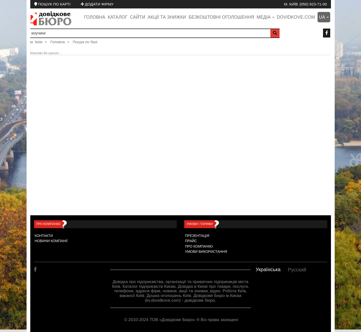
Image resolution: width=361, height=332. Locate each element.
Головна (94, 17)
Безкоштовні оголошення (221, 17)
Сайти (137, 17)
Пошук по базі (85, 42)
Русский (297, 269)
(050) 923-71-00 (313, 4)
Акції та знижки (167, 17)
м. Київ (291, 4)
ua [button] (324, 17)
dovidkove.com (296, 17)
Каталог (117, 17)
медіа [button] (265, 17)
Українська (268, 269)
